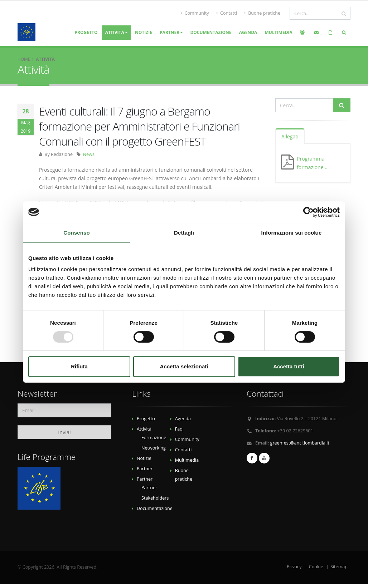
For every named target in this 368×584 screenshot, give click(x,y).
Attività (114, 32)
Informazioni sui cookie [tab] (291, 233)
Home (24, 59)
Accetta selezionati (184, 366)
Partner (169, 32)
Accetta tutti (288, 366)
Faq (179, 429)
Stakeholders (155, 498)
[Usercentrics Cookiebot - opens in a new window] (308, 212)
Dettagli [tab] (184, 233)
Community (194, 13)
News (89, 154)
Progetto (86, 32)
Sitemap (339, 567)
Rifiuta (79, 366)
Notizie (143, 32)
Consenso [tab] (76, 233)
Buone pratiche (262, 13)
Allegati (290, 136)
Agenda (248, 32)
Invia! (64, 432)
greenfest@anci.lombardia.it (299, 443)
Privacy (294, 567)
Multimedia (278, 32)
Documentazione (210, 32)
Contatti (226, 13)
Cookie (316, 567)
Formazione (153, 438)
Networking (153, 448)
